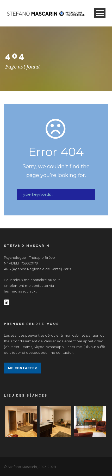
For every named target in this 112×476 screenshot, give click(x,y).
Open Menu (99, 13)
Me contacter (22, 368)
